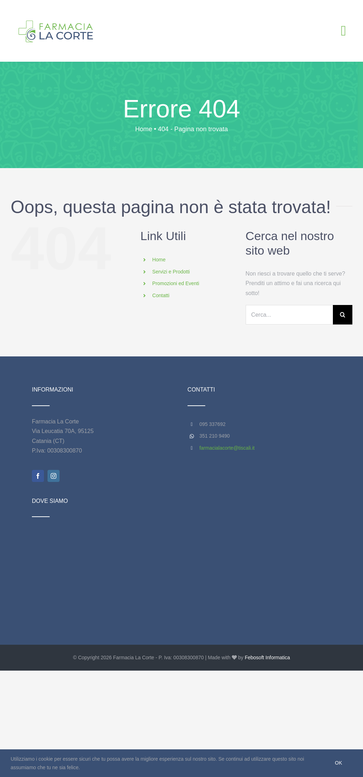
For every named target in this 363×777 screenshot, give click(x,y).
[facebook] (38, 476)
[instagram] (54, 476)
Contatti (160, 295)
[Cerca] (342, 314)
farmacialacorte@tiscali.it (227, 448)
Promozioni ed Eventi (175, 283)
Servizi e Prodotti (171, 271)
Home (159, 259)
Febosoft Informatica (267, 657)
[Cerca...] (289, 314)
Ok (338, 763)
